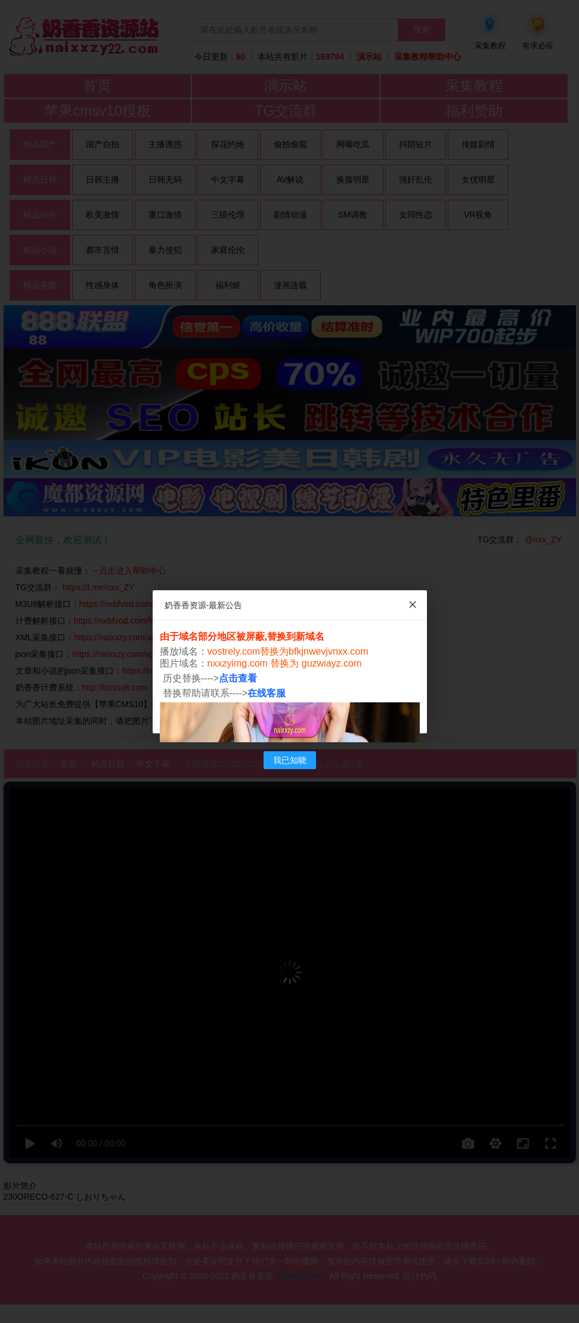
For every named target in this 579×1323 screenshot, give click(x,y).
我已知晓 (289, 760)
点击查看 (238, 678)
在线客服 (266, 693)
